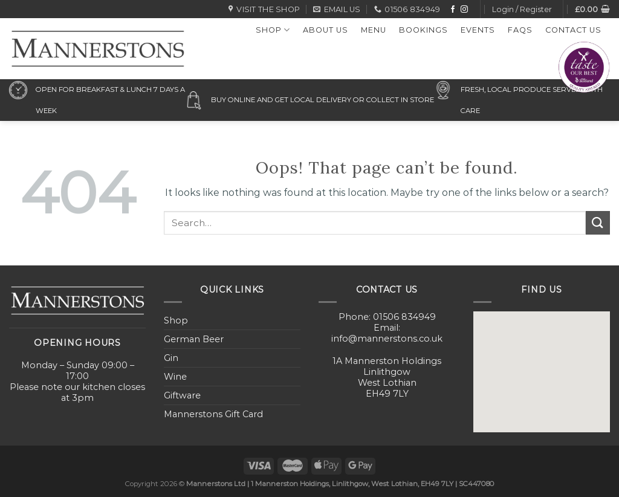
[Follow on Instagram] (464, 9)
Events (478, 29)
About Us (325, 29)
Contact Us (573, 29)
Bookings (423, 29)
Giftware (182, 395)
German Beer (194, 339)
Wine (175, 376)
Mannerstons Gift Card (213, 414)
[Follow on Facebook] (452, 9)
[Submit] (598, 223)
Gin (171, 357)
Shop (273, 30)
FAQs (520, 29)
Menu (373, 29)
